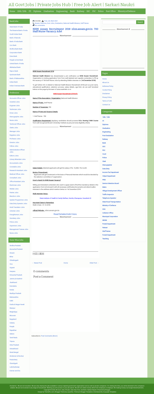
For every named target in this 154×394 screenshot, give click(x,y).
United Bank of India (17, 63)
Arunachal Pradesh (16, 249)
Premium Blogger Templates (83, 392)
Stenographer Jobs (16, 117)
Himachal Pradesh (16, 275)
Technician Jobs (15, 109)
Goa (11, 264)
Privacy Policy (107, 97)
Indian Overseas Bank (17, 86)
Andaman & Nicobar (17, 356)
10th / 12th (21, 11)
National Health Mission (71, 23)
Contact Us (106, 105)
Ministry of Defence (126, 11)
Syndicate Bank (15, 75)
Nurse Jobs (14, 120)
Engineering (62, 11)
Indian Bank (14, 82)
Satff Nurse (85, 23)
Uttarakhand (14, 349)
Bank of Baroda (15, 38)
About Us (105, 82)
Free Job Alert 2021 (51, 21)
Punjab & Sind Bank (16, 60)
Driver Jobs (14, 113)
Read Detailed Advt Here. (65, 214)
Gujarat (12, 267)
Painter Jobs (14, 192)
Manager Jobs (15, 131)
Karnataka (13, 286)
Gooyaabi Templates (109, 392)
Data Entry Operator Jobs (18, 203)
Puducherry (13, 360)
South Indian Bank (16, 34)
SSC (88, 11)
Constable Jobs (15, 167)
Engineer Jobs (15, 105)
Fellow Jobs (14, 146)
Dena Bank (13, 56)
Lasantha (70, 392)
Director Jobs (14, 142)
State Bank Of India (16, 27)
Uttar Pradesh (14, 345)
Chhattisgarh (14, 260)
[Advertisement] (123, 49)
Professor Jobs (15, 139)
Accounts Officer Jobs (17, 98)
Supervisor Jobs (15, 226)
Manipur (12, 308)
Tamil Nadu (13, 337)
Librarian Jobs (15, 211)
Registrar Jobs (15, 135)
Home (12, 11)
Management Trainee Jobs (19, 229)
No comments (40, 25)
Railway (80, 11)
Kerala (12, 290)
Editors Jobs (14, 156)
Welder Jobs (14, 189)
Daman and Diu (15, 371)
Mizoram (13, 315)
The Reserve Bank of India (19, 30)
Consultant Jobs (15, 178)
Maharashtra (14, 297)
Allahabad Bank (15, 67)
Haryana (12, 271)
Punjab (12, 326)
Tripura (12, 341)
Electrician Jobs (15, 185)
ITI (30, 11)
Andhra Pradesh (15, 245)
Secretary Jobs (15, 218)
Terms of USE (107, 101)
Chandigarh (14, 363)
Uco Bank (13, 45)
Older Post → (94, 263)
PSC (94, 11)
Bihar (11, 257)
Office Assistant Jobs (17, 181)
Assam (37, 23)
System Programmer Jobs (19, 200)
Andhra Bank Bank (16, 49)
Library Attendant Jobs (18, 159)
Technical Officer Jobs (17, 124)
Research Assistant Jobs (18, 170)
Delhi (11, 301)
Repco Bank (14, 71)
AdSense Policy (107, 86)
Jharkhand (13, 282)
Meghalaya (13, 312)
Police (101, 11)
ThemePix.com (49, 392)
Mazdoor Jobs (15, 196)
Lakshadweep (14, 367)
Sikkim (12, 334)
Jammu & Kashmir (16, 279)
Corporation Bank (16, 52)
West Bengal (14, 352)
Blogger (107, 390)
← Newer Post (37, 263)
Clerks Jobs (14, 128)
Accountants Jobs (16, 163)
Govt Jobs (50, 23)
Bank (72, 11)
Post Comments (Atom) (49, 336)
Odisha (12, 323)
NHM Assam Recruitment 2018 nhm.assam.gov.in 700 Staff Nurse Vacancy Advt (65, 30)
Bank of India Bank (16, 41)
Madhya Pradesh (15, 293)
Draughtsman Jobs (16, 214)
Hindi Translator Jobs (17, 207)
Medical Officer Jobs (17, 174)
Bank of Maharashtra (17, 78)
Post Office (111, 11)
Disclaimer (106, 93)
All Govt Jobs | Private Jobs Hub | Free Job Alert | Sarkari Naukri (71, 4)
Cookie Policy (107, 90)
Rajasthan (13, 330)
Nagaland (13, 319)
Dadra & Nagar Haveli (17, 304)
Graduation (49, 11)
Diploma (37, 11)
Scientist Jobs (15, 102)
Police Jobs (14, 222)
